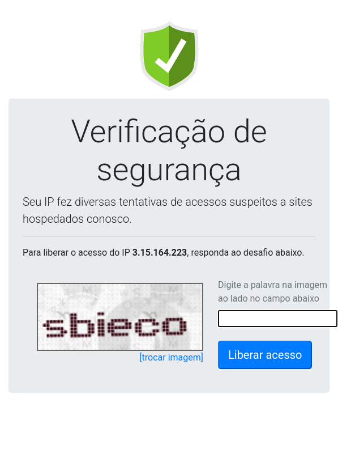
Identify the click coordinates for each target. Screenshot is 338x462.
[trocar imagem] (171, 357)
